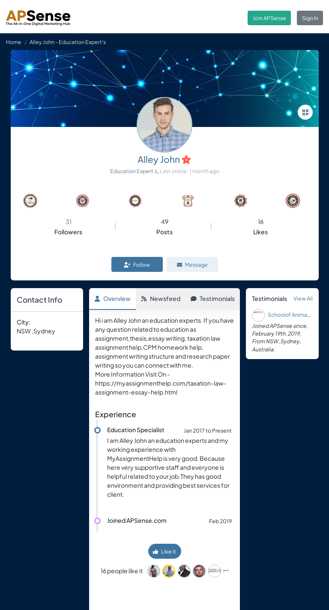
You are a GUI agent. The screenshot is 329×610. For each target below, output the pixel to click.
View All (303, 298)
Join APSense (269, 18)
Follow (137, 264)
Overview (112, 298)
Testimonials (213, 298)
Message (192, 264)
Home (13, 41)
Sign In (310, 18)
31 (69, 221)
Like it (164, 551)
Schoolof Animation (292, 314)
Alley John (159, 159)
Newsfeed (160, 298)
